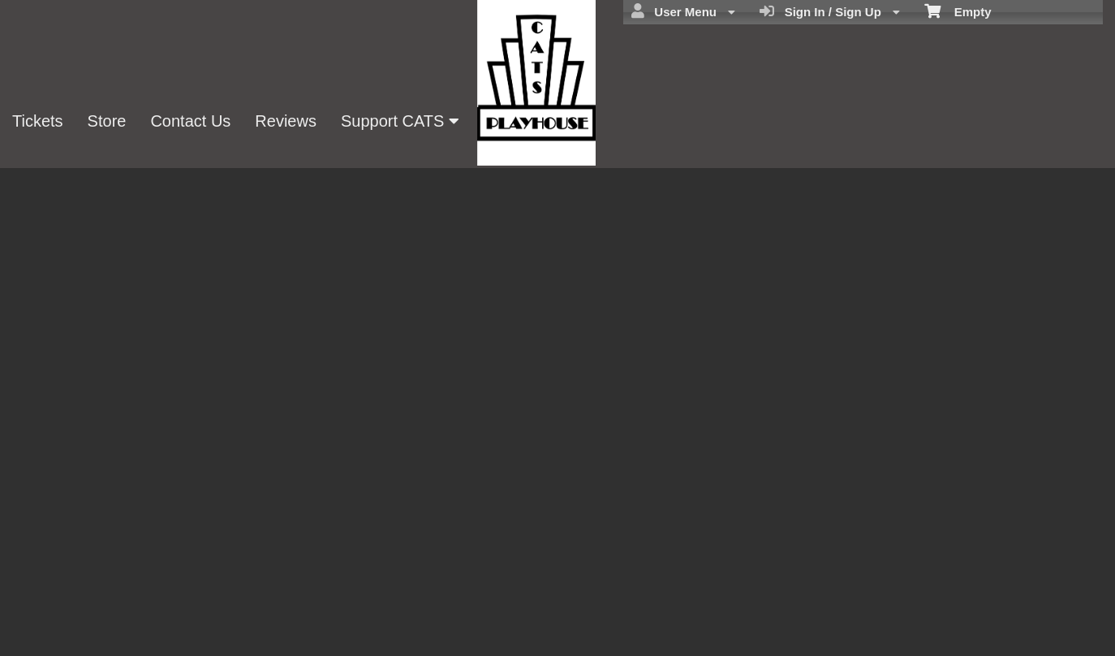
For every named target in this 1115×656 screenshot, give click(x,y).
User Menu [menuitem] (683, 11)
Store (107, 121)
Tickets (37, 121)
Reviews (285, 121)
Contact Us (190, 121)
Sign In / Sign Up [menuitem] (830, 11)
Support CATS (400, 121)
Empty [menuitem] (958, 10)
